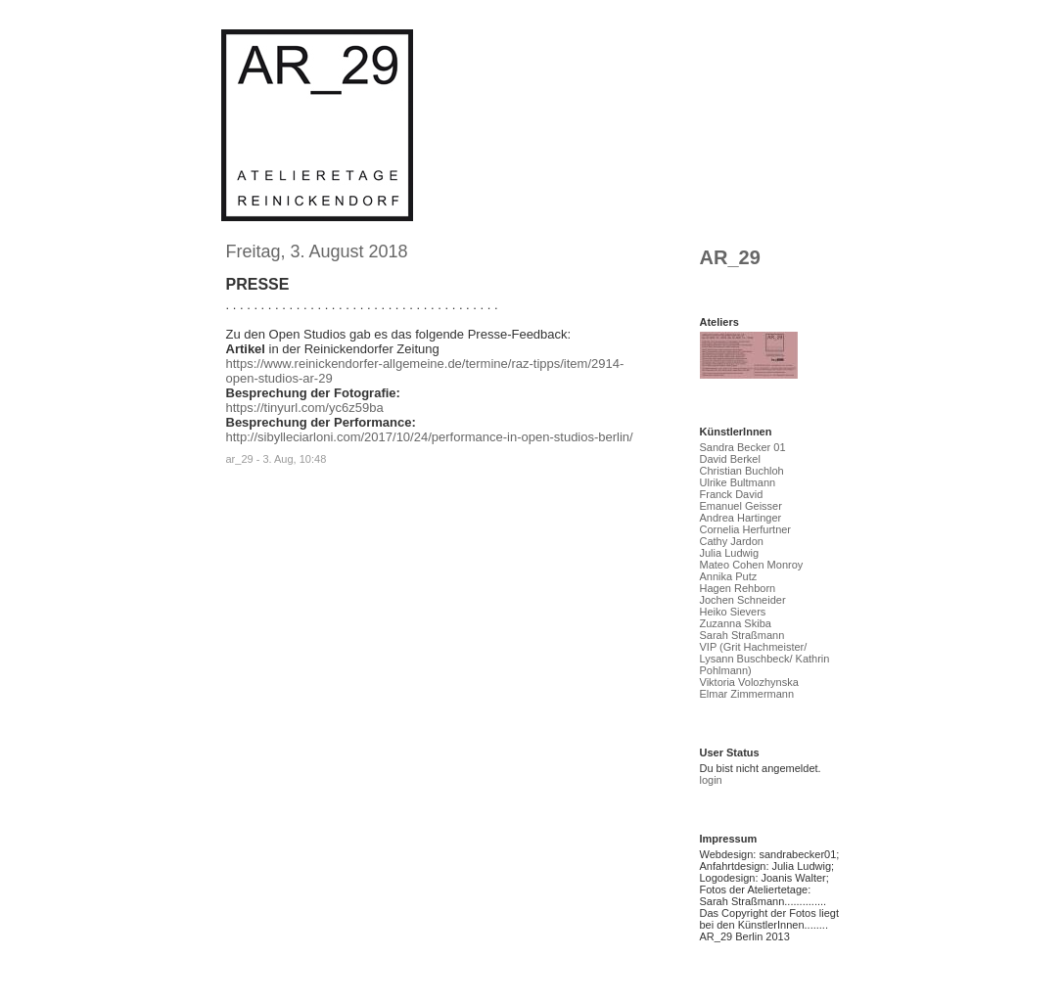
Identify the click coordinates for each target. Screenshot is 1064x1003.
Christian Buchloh (742, 471)
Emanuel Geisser (741, 506)
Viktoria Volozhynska (749, 682)
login (711, 780)
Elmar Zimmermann (747, 694)
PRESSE (258, 284)
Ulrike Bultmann (738, 482)
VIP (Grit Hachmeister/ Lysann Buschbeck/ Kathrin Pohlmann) (765, 658)
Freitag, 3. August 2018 (317, 251)
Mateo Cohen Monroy (752, 564)
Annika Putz (729, 576)
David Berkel (730, 459)
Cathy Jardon (731, 541)
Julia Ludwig (730, 553)
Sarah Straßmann (742, 635)
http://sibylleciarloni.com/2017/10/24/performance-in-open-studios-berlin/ (429, 437)
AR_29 (730, 257)
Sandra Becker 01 (743, 447)
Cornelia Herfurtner (746, 529)
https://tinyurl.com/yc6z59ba (305, 407)
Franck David (731, 494)
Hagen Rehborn (738, 588)
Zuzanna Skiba (735, 623)
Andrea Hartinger (741, 518)
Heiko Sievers (733, 611)
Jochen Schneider (743, 600)
